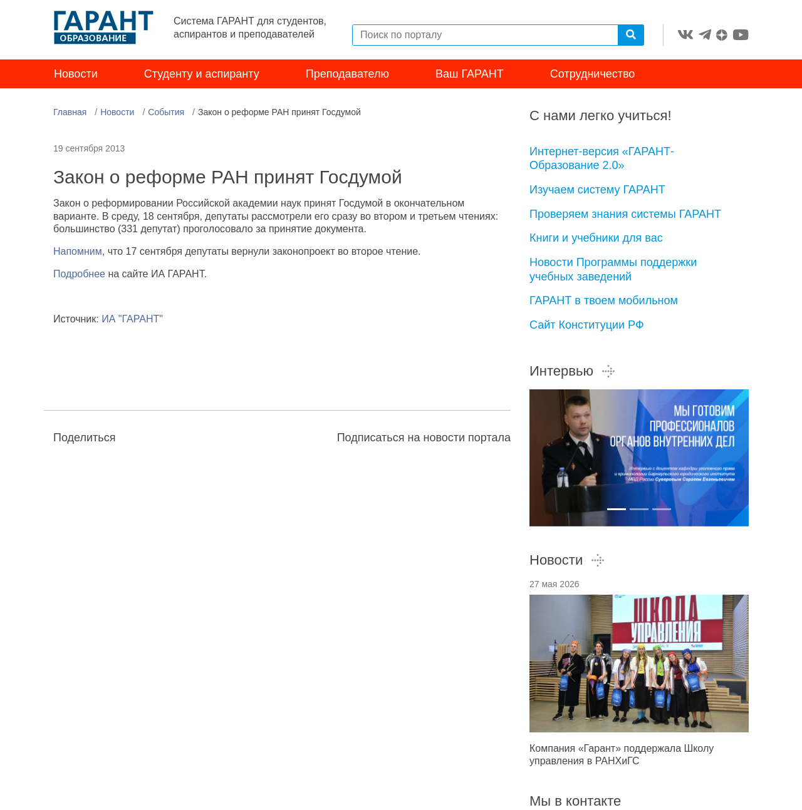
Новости (76, 74)
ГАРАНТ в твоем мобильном (603, 300)
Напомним (77, 251)
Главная (69, 112)
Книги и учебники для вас (596, 238)
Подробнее (79, 274)
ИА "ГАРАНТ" (132, 319)
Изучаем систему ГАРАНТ (597, 189)
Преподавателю (347, 74)
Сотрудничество (592, 74)
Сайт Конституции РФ (586, 325)
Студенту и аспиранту (201, 74)
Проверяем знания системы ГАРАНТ (625, 214)
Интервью (572, 371)
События (166, 112)
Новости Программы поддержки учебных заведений (613, 269)
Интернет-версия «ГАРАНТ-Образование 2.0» (601, 158)
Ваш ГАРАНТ (469, 74)
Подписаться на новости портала (424, 437)
